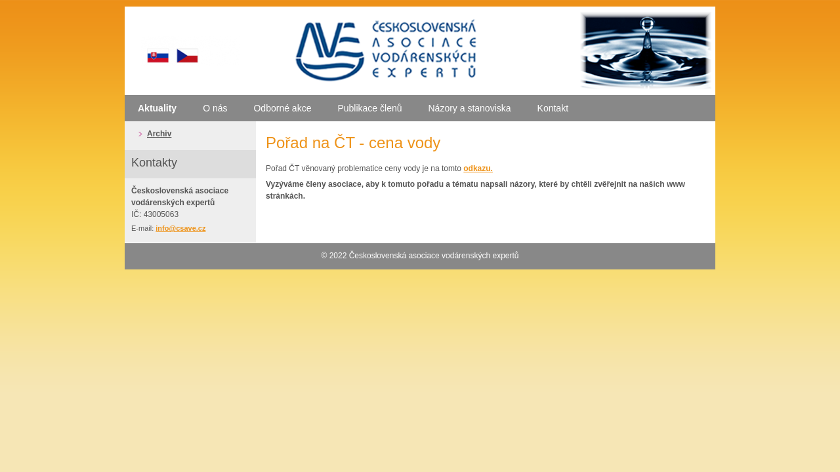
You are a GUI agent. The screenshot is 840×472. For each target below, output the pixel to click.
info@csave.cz (180, 228)
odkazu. (478, 168)
